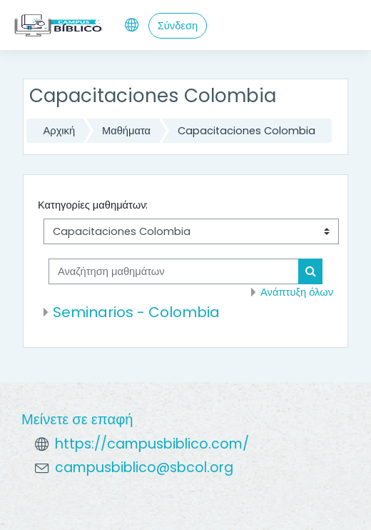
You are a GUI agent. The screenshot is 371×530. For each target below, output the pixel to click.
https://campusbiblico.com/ (152, 444)
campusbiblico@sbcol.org (144, 467)
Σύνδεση (178, 26)
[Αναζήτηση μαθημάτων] (174, 271)
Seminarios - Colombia (136, 312)
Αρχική (60, 131)
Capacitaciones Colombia (246, 131)
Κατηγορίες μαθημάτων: (93, 205)
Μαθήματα (126, 131)
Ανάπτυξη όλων (296, 292)
